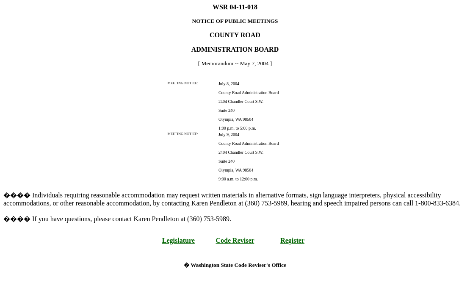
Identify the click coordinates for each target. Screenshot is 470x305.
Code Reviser (235, 240)
